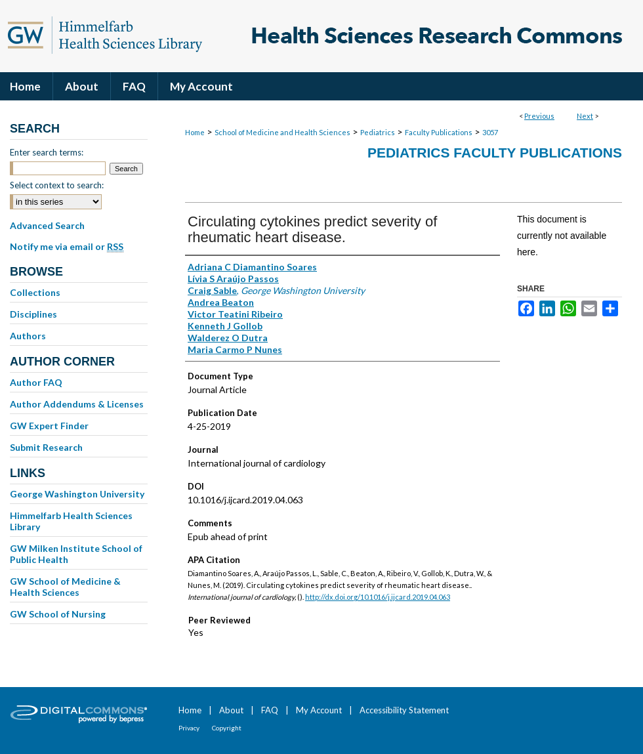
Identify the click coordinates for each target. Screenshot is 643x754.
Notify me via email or (66, 247)
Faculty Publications (438, 132)
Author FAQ (36, 382)
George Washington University (77, 493)
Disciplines (33, 314)
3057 (490, 132)
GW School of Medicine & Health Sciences (65, 587)
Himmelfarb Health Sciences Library (71, 521)
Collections (35, 292)
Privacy (188, 728)
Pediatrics (377, 132)
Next (585, 116)
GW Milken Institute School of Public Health (76, 554)
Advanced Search (47, 225)
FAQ (269, 710)
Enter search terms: (46, 152)
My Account (319, 710)
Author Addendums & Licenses (77, 403)
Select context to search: (57, 185)
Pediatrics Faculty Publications (494, 152)
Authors (28, 335)
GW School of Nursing (58, 613)
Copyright (226, 728)
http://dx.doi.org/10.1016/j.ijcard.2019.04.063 (377, 597)
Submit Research (46, 447)
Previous (539, 116)
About (231, 710)
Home (195, 132)
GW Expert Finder (49, 425)
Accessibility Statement (404, 710)
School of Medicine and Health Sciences (282, 132)
